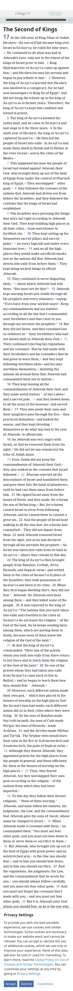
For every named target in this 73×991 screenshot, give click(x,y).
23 (14, 535)
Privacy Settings (28, 973)
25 (54, 585)
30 (15, 715)
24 (8, 560)
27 (8, 645)
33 (26, 771)
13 (53, 289)
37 (55, 866)
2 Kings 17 (20, 13)
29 (8, 690)
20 (22, 474)
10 (28, 233)
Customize (45, 984)
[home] (6, 5)
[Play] (2, 19)
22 (20, 520)
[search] (68, 5)
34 (8, 796)
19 (8, 459)
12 (8, 279)
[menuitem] (6, 5)
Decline (26, 984)
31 (20, 731)
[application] (36, 20)
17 (16, 409)
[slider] (36, 20)
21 (13, 495)
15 (65, 339)
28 (41, 665)
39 (23, 901)
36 (5, 846)
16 (8, 384)
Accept (11, 984)
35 (49, 821)
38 (57, 886)
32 (5, 751)
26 (17, 605)
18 (8, 439)
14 (60, 324)
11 (30, 248)
